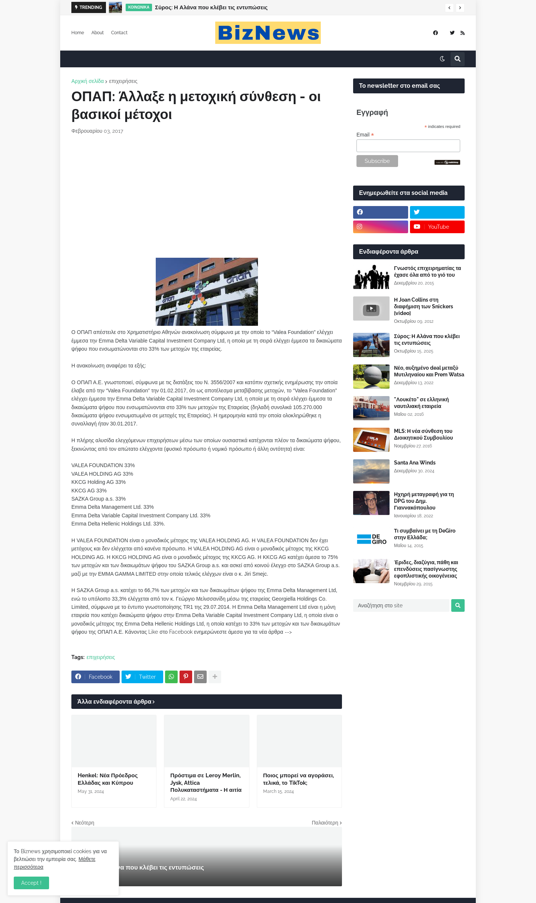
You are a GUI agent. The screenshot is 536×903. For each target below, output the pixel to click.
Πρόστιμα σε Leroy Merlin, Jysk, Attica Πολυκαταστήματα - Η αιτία (206, 782)
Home (77, 32)
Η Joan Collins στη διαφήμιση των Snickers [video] (423, 306)
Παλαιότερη (325, 823)
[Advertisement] (206, 196)
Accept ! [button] (31, 883)
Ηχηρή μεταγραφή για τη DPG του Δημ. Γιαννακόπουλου (424, 501)
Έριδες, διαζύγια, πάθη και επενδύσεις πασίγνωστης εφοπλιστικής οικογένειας (426, 569)
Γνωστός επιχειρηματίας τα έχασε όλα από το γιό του (427, 271)
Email (365, 134)
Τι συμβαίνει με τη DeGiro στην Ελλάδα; (424, 534)
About (97, 32)
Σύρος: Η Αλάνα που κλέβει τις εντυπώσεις (211, 7)
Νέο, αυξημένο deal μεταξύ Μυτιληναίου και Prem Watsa (429, 371)
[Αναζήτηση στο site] (401, 605)
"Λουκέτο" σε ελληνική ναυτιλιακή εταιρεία (421, 402)
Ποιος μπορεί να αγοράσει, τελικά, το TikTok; (298, 779)
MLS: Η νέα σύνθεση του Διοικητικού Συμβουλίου (423, 434)
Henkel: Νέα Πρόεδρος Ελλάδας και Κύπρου (108, 779)
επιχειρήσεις (123, 81)
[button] (449, 7)
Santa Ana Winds (415, 463)
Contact (119, 32)
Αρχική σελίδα (87, 81)
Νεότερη (84, 823)
